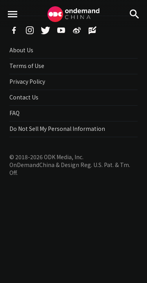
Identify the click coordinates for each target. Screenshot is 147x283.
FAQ (14, 113)
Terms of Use (26, 66)
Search (134, 27)
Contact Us (23, 97)
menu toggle (13, 27)
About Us (21, 50)
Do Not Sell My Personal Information (57, 128)
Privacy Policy (27, 81)
